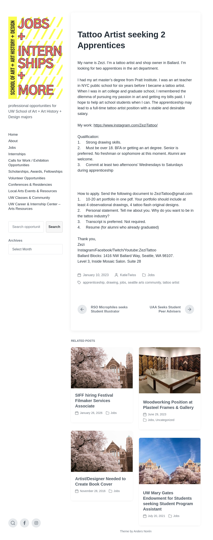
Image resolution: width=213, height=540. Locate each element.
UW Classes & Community (29, 198)
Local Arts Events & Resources (32, 191)
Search (54, 227)
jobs (123, 282)
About (12, 141)
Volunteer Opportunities (26, 178)
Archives (15, 240)
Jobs (12, 148)
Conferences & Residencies (30, 185)
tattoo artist (171, 282)
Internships (17, 154)
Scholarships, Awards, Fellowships (35, 171)
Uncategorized (165, 432)
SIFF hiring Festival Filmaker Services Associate (94, 413)
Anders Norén (142, 531)
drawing (112, 282)
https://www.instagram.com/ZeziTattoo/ (126, 125)
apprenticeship (94, 282)
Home (13, 135)
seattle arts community (144, 282)
